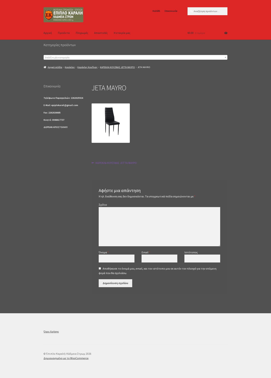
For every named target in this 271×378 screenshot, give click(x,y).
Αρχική (48, 33)
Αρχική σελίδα (55, 67)
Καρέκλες (70, 67)
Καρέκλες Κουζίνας (87, 67)
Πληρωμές (82, 33)
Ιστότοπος (191, 252)
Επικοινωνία (171, 10)
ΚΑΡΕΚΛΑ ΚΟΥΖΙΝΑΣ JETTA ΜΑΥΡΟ (117, 67)
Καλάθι (156, 10)
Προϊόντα (64, 33)
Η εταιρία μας (122, 33)
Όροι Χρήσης (51, 331)
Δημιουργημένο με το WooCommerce (66, 358)
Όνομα (104, 252)
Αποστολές (101, 33)
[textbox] (135, 57)
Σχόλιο (103, 204)
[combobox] (135, 57)
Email (146, 252)
